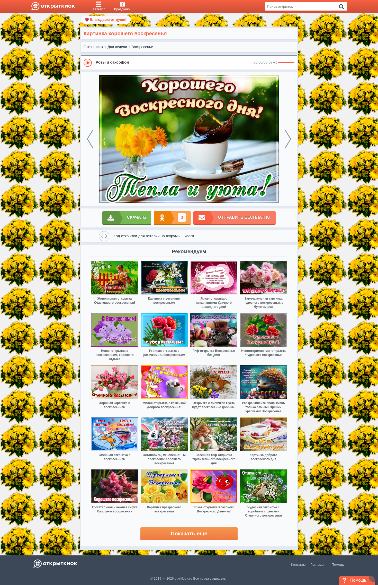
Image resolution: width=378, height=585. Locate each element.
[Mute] (275, 62)
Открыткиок (93, 47)
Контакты (298, 564)
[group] (189, 62)
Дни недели (117, 47)
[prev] (90, 139)
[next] (288, 139)
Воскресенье (142, 47)
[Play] (88, 63)
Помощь (338, 564)
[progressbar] (286, 63)
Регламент (318, 564)
